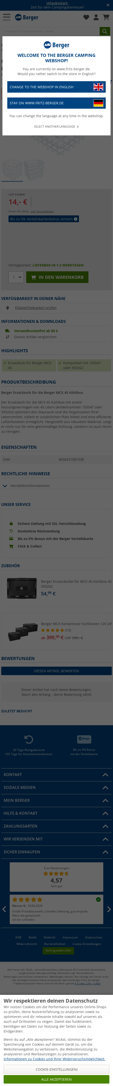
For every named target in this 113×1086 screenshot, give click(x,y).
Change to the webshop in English (56, 87)
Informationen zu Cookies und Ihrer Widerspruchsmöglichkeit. (54, 1059)
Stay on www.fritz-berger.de (56, 103)
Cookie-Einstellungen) (57, 1069)
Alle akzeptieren (56, 1079)
